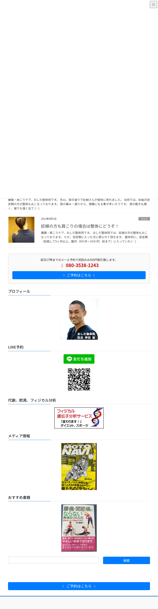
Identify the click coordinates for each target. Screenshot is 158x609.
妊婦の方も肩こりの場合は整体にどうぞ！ (80, 226)
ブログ (144, 219)
